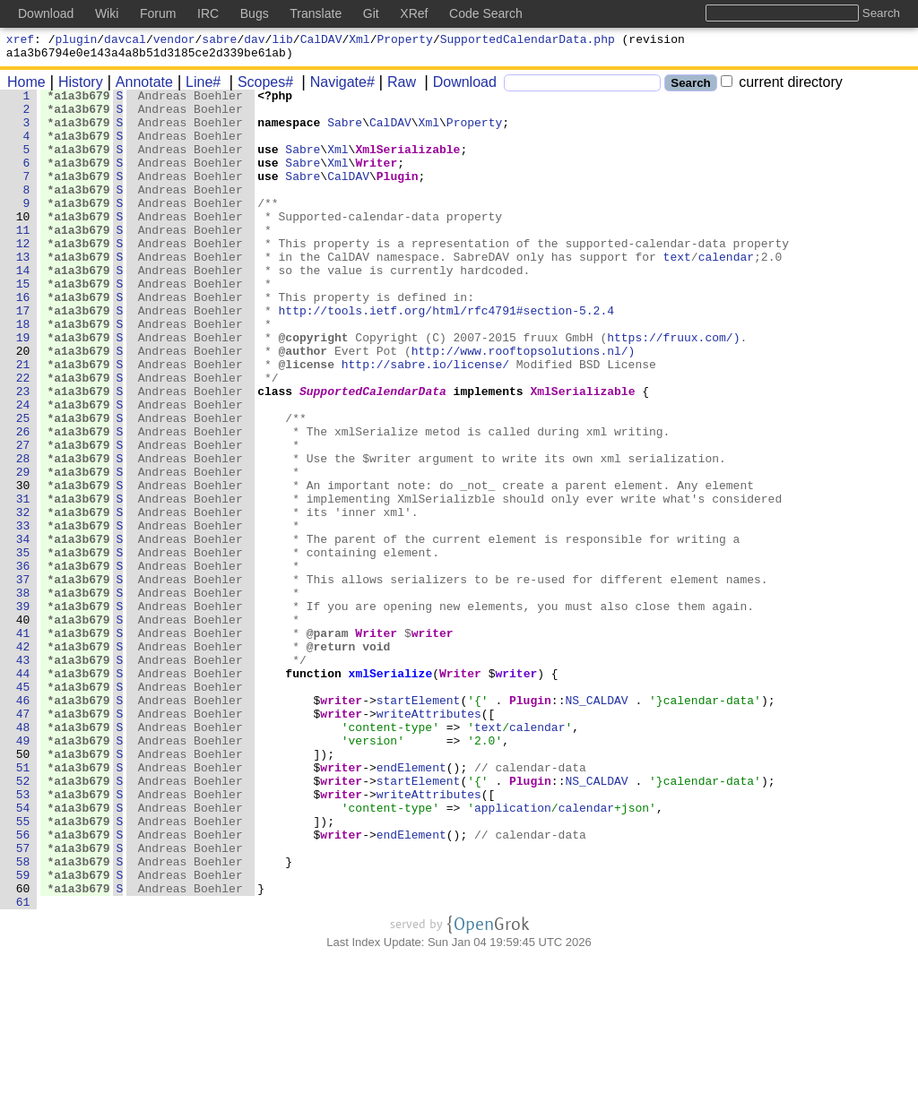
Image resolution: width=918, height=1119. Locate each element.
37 (23, 678)
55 (23, 968)
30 (23, 565)
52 (23, 920)
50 (23, 888)
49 (23, 872)
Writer (377, 178)
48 (23, 856)
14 (23, 307)
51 (23, 904)
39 (23, 710)
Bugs (254, 13)
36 (23, 662)
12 (23, 275)
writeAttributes (429, 839)
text (677, 291)
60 (23, 1049)
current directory (782, 87)
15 (23, 323)
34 (23, 630)
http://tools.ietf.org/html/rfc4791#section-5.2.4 (446, 356)
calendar (726, 291)
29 (23, 549)
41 (23, 743)
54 (23, 952)
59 (23, 1033)
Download (458, 87)
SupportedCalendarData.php (527, 41)
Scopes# (259, 87)
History (74, 87)
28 (23, 533)
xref (20, 41)
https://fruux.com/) (674, 388)
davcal (125, 41)
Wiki (106, 13)
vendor (174, 41)
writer (433, 743)
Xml (359, 41)
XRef (414, 13)
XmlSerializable (408, 162)
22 (23, 436)
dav (254, 41)
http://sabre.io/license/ (426, 420)
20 (23, 404)
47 (23, 839)
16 (23, 339)
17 (23, 356)
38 (23, 694)
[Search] (582, 88)
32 (23, 598)
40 (23, 727)
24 (23, 469)
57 (23, 1001)
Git (371, 13)
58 (23, 1017)
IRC (208, 13)
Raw (395, 87)
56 (23, 985)
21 (23, 420)
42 (23, 759)
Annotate (138, 87)
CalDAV (321, 41)
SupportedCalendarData (373, 452)
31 (23, 581)
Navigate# (336, 87)
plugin (77, 41)
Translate (316, 13)
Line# (197, 87)
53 (23, 936)
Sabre (345, 130)
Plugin (398, 194)
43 (23, 775)
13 (23, 291)
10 (23, 243)
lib (282, 41)
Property (405, 41)
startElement (419, 823)
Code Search (486, 13)
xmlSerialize (391, 791)
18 (23, 372)
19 (23, 388)
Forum (158, 13)
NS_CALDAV (597, 823)
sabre (219, 41)
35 (23, 646)
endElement (412, 904)
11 (23, 259)
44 (23, 791)
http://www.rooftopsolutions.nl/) (524, 404)
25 (23, 485)
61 (23, 1065)
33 (23, 614)
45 (23, 807)
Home (26, 87)
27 (23, 517)
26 (23, 501)
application (513, 952)
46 (23, 823)
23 (23, 452)
